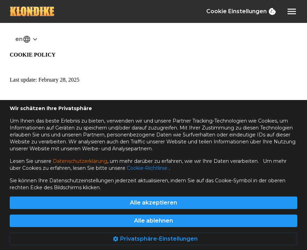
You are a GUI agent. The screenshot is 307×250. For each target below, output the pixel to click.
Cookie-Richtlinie (148, 168)
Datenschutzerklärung (80, 161)
